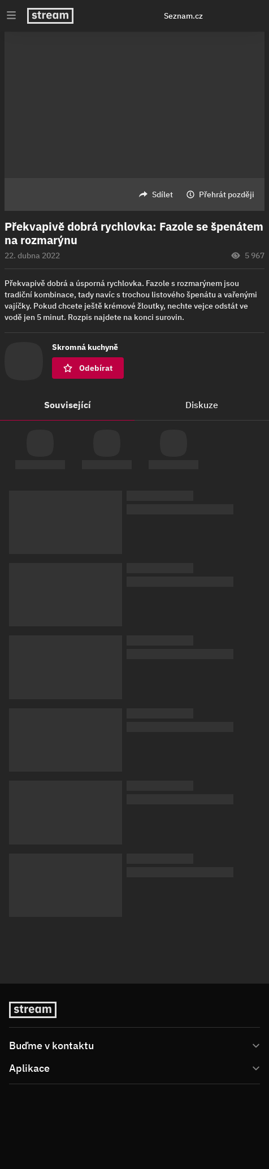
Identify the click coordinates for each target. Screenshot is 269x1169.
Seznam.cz (183, 16)
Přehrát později (226, 194)
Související (67, 404)
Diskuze (201, 404)
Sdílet (162, 194)
